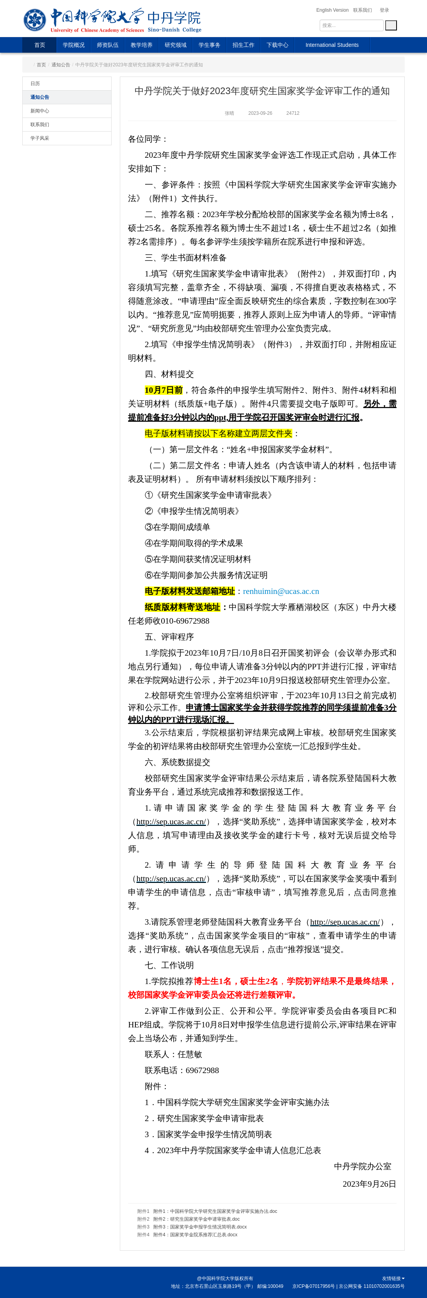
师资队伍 (108, 45)
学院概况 (74, 45)
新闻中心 (39, 111)
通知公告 (61, 65)
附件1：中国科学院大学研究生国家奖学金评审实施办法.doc (215, 1211)
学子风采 (39, 138)
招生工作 (243, 45)
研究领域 (176, 45)
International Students (332, 45)
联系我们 (39, 124)
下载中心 (277, 45)
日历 (35, 83)
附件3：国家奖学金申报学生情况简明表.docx (200, 1227)
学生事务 (210, 45)
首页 (39, 45)
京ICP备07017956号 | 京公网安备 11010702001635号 (348, 1286)
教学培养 (142, 45)
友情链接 (393, 1278)
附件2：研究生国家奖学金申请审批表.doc (196, 1219)
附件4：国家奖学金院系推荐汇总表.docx (195, 1234)
